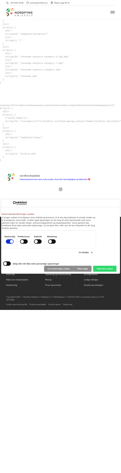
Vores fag (10, 274)
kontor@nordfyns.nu (39, 3)
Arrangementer (91, 274)
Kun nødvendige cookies (59, 269)
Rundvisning (11, 285)
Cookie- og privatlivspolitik (16, 304)
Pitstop (48, 279)
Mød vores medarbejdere (17, 279)
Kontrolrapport (55, 304)
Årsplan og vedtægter (93, 285)
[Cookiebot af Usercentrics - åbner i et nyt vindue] (15, 203)
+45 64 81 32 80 (16, 3)
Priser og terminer (53, 285)
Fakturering (67, 304)
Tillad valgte (82, 269)
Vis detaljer (84, 252)
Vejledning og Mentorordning (58, 274)
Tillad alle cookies (105, 269)
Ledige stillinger (91, 279)
